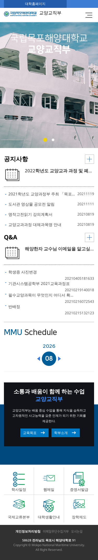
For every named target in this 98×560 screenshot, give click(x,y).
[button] (45, 140)
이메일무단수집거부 (56, 531)
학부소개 (61, 432)
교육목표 (30, 432)
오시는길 (77, 531)
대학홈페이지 (35, 3)
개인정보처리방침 (28, 531)
